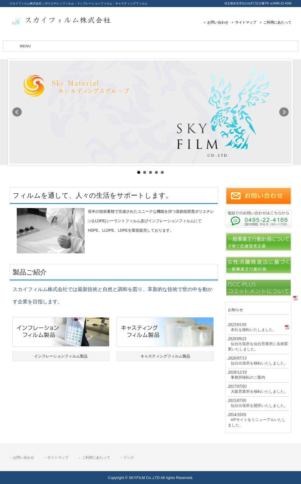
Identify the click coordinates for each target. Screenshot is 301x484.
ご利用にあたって (277, 22)
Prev (17, 112)
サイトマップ (245, 22)
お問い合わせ (217, 22)
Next (284, 112)
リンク (128, 457)
